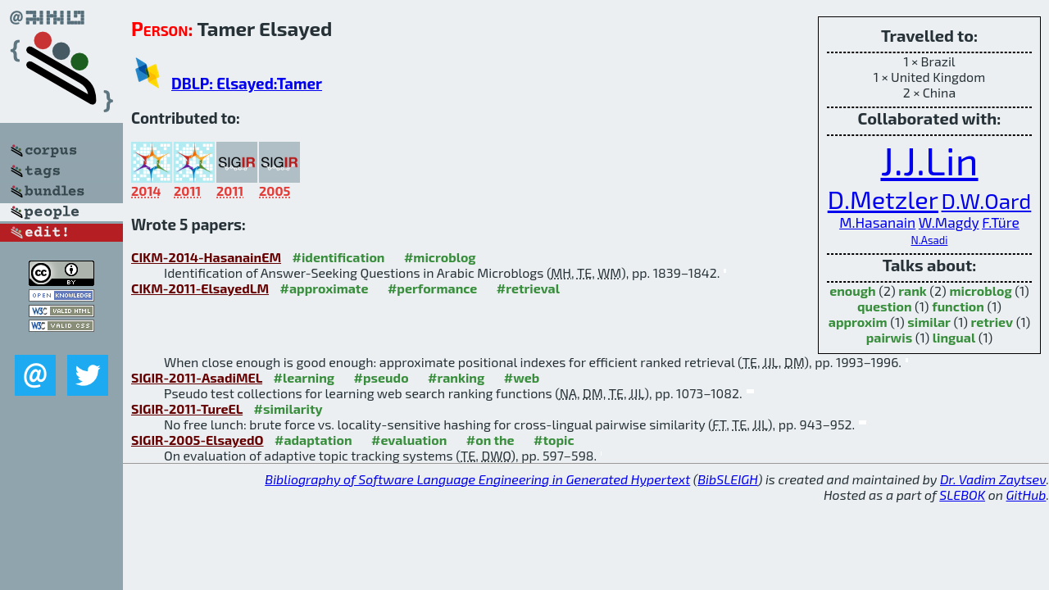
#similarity (288, 408)
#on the (490, 439)
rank (912, 290)
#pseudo (381, 377)
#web (521, 377)
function (958, 306)
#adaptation (313, 439)
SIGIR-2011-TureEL (187, 408)
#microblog (440, 257)
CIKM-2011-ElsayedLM (200, 288)
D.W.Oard (987, 200)
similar (929, 321)
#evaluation (409, 439)
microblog (980, 290)
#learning (304, 377)
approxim (858, 321)
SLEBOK (962, 494)
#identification (339, 257)
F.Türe (1000, 222)
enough (852, 290)
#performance (432, 288)
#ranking (456, 377)
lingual (954, 337)
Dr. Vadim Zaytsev (993, 479)
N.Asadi (929, 240)
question (884, 306)
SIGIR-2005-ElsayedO (197, 439)
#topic (554, 439)
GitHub (1026, 494)
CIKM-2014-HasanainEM (206, 257)
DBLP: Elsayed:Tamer (246, 83)
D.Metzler (883, 199)
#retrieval (528, 288)
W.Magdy (949, 222)
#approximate (324, 288)
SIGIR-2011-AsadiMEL (196, 377)
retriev (992, 321)
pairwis (889, 337)
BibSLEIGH (727, 479)
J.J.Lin (929, 160)
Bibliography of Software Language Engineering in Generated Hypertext (477, 479)
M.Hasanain (877, 222)
